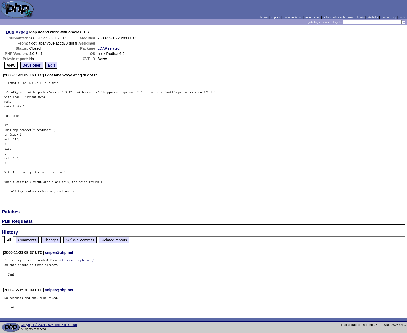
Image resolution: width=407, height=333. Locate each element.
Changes (51, 240)
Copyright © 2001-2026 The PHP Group (49, 325)
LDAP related (109, 48)
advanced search (334, 17)
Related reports (114, 240)
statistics (373, 17)
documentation (293, 17)
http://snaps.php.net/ (76, 260)
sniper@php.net (59, 252)
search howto (356, 17)
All (9, 240)
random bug (389, 17)
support (276, 17)
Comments (27, 240)
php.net (263, 17)
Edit (51, 65)
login (403, 17)
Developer (32, 65)
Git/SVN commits (80, 240)
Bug (10, 32)
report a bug (312, 17)
